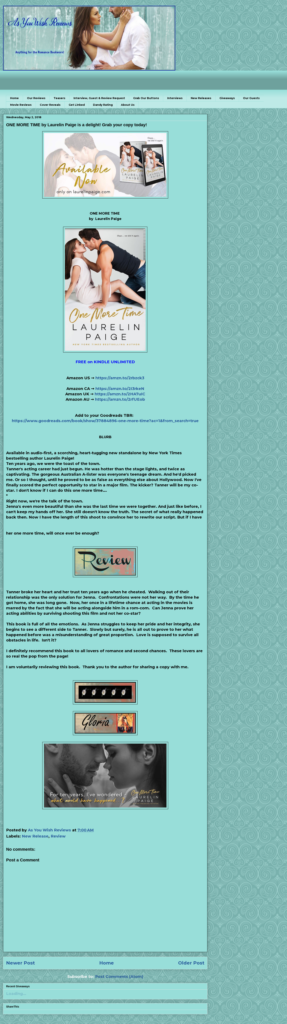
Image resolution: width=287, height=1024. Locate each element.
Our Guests (251, 98)
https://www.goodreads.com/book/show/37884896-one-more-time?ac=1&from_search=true (105, 420)
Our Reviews (36, 98)
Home (14, 98)
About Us (128, 105)
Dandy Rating (103, 105)
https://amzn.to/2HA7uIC (120, 394)
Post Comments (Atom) (119, 976)
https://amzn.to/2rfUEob (120, 399)
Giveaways (227, 98)
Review (58, 836)
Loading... (16, 993)
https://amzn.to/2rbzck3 (119, 378)
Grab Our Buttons (146, 98)
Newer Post (20, 963)
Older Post (191, 963)
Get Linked (77, 105)
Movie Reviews (21, 105)
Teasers (59, 98)
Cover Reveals (50, 105)
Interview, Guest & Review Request (99, 98)
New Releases (201, 98)
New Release (35, 836)
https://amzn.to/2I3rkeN (119, 388)
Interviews (175, 98)
